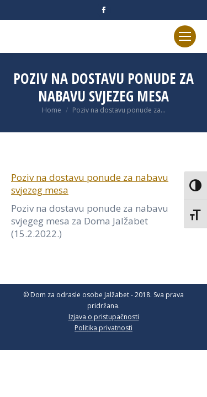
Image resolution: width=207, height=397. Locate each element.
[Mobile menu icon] (185, 36)
